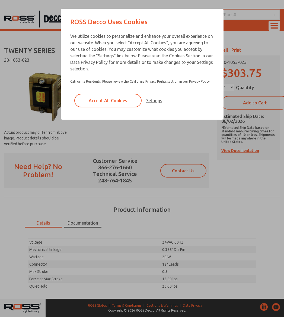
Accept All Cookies (108, 100)
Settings (154, 100)
